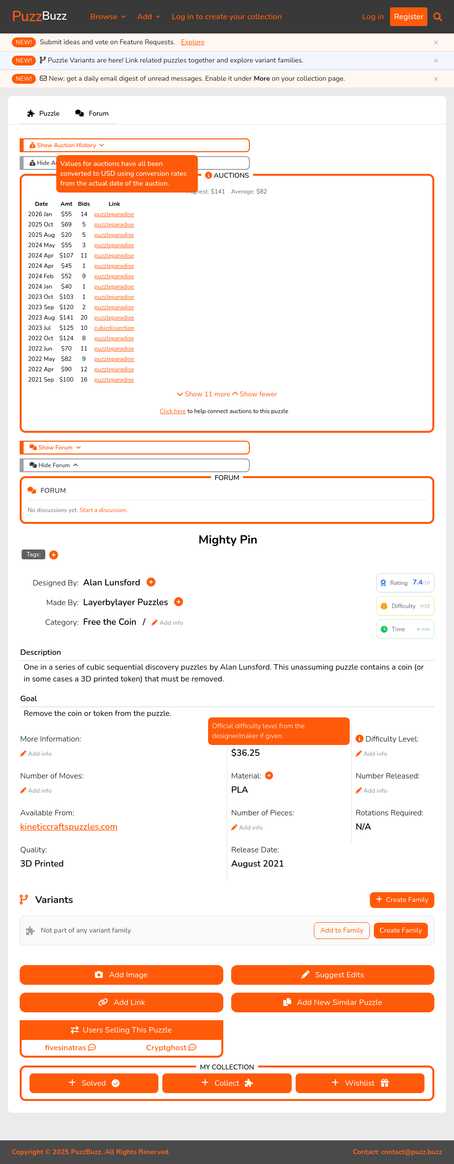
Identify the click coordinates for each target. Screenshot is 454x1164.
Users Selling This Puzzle (121, 1030)
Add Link (121, 1002)
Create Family (402, 900)
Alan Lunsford (111, 582)
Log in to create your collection (227, 16)
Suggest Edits (333, 975)
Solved (94, 1083)
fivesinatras (66, 1047)
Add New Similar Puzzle (332, 1002)
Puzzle (44, 113)
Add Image (121, 975)
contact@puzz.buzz (411, 1152)
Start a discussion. (104, 510)
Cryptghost (167, 1047)
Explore (193, 42)
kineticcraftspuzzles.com (69, 827)
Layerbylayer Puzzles (125, 602)
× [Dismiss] (435, 42)
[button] (437, 17)
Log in (373, 16)
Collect (227, 1083)
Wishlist (360, 1083)
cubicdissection (114, 328)
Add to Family (341, 930)
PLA (239, 790)
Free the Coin (109, 622)
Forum (92, 113)
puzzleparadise (114, 214)
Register (409, 16)
